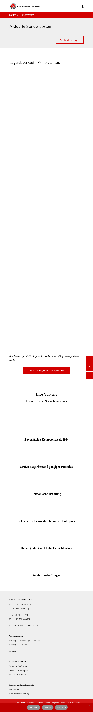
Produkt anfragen (69, 40)
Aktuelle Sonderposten (19, 670)
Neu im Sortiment (17, 674)
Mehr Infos (61, 707)
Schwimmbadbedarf (18, 666)
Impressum (14, 689)
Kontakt (13, 651)
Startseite (13, 15)
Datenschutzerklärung (19, 693)
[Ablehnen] (89, 705)
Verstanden (33, 707)
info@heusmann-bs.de (27, 625)
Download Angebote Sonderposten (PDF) (48, 370)
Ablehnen (47, 707)
